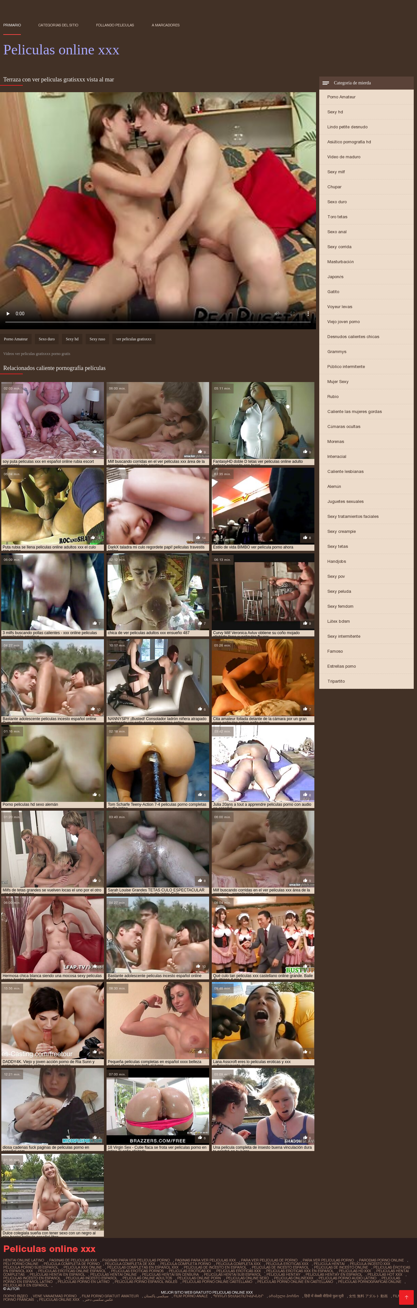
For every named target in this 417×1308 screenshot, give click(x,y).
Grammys (336, 351)
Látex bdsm (338, 621)
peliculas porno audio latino (347, 1278)
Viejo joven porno (343, 321)
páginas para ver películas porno (136, 1260)
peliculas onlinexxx (293, 1278)
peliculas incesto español (91, 1278)
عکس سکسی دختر (99, 1299)
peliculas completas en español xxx (143, 1267)
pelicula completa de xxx (130, 1264)
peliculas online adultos (147, 1278)
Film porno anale (191, 1296)
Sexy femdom (340, 606)
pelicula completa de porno (72, 1264)
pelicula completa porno (185, 1264)
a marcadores (166, 25)
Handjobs (336, 561)
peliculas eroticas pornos (137, 1271)
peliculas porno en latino (83, 1282)
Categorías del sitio (58, 25)
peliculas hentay (283, 1274)
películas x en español (25, 1285)
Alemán (334, 486)
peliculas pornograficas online (369, 1282)
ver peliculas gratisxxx (134, 339)
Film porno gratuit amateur (110, 1296)
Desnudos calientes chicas (353, 336)
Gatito (333, 291)
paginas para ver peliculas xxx (205, 1260)
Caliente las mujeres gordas (354, 411)
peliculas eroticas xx (190, 1271)
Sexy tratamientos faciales (353, 516)
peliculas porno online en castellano (295, 1282)
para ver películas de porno (269, 1260)
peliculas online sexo (247, 1278)
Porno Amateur (341, 96)
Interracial (336, 456)
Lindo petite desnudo (347, 126)
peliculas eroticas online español (72, 1271)
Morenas (335, 441)
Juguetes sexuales (345, 501)
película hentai (329, 1264)
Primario (12, 25)
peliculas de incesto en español (215, 1267)
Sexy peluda (339, 591)
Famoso (335, 651)
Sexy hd (335, 111)
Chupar (334, 186)
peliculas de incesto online (341, 1267)
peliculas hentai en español (57, 1274)
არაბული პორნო (284, 1296)
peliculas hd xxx (355, 1271)
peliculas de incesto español (280, 1267)
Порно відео (15, 1296)
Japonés (335, 276)
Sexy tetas (337, 546)
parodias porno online (381, 1260)
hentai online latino (23, 1260)
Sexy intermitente (343, 636)
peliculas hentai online (113, 1274)
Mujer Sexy (338, 381)
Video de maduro (343, 156)
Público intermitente (346, 366)
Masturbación (340, 261)
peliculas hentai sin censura (170, 1274)
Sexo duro (337, 201)
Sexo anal (337, 231)
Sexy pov (336, 576)
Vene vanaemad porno (55, 1296)
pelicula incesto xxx (370, 1264)
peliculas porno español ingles (146, 1282)
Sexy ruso (97, 339)
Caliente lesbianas (345, 471)
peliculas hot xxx (384, 1274)
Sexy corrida (339, 246)
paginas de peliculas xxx (73, 1260)
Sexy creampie (341, 531)
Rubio (332, 396)
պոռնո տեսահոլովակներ (238, 1296)
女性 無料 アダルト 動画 (368, 1296)
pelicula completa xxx (238, 1264)
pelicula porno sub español (30, 1267)
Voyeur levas (339, 306)
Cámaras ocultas (343, 426)
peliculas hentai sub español (232, 1274)
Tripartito (336, 681)
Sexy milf (336, 171)
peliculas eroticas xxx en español (300, 1271)
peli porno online (20, 1264)
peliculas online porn (199, 1278)
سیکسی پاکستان (156, 1296)
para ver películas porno (328, 1260)
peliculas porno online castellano (217, 1282)
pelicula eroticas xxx (287, 1264)
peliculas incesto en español (32, 1278)
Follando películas (115, 25)
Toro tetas (337, 216)
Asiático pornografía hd (349, 141)
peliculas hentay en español (334, 1274)
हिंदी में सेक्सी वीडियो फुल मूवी (324, 1296)
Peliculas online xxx (59, 1299)
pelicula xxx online (83, 1267)
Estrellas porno (341, 666)
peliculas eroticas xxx (238, 1271)
